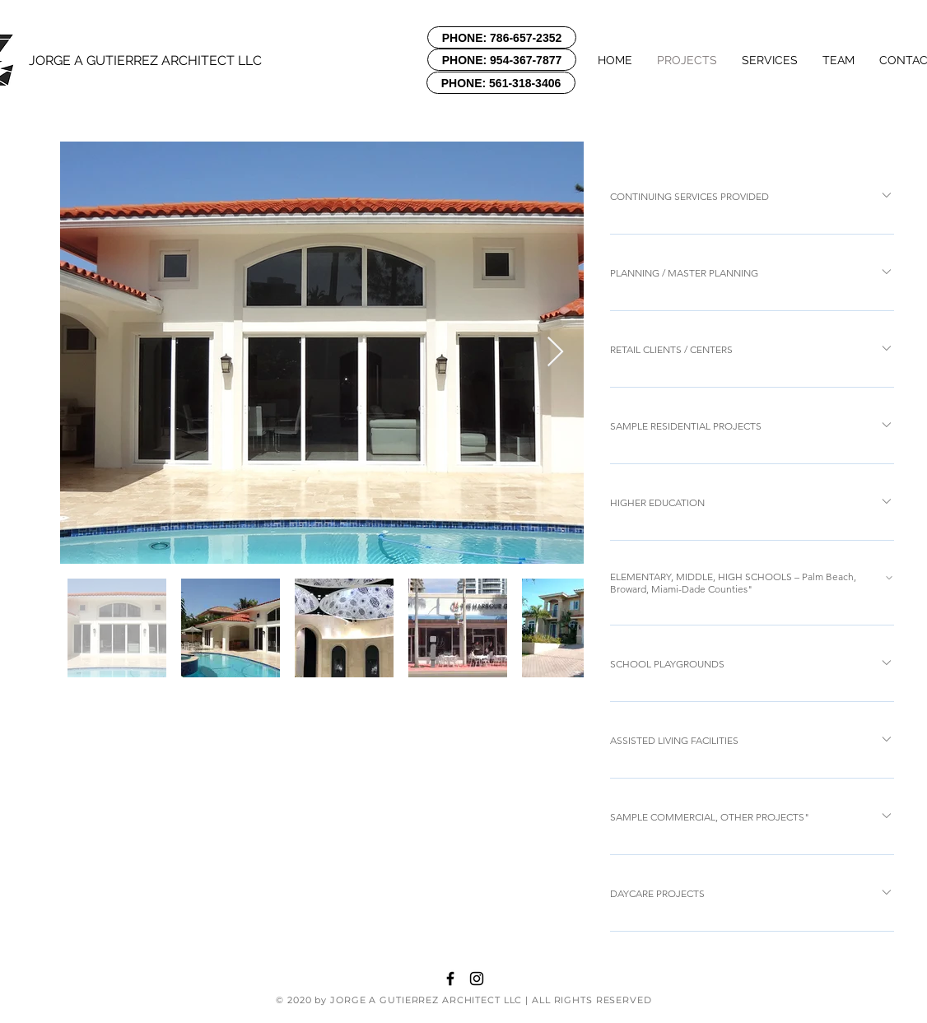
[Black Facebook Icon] (450, 979)
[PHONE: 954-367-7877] (501, 60)
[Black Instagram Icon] (477, 979)
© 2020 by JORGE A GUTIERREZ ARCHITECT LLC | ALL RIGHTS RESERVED (463, 1000)
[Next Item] (555, 353)
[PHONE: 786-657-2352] (501, 37)
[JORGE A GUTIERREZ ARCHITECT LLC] (150, 61)
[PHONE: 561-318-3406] (500, 83)
